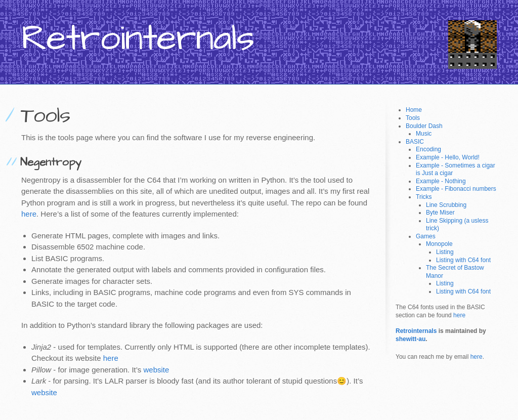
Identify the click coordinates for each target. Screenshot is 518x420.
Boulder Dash (424, 126)
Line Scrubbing (446, 204)
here (28, 213)
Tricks (424, 196)
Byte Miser (440, 212)
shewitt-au (410, 339)
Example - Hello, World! (448, 157)
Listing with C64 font (463, 260)
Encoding (428, 149)
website (156, 369)
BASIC (415, 141)
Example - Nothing (441, 181)
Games (426, 236)
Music (423, 133)
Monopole (439, 243)
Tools (413, 117)
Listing (445, 252)
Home (414, 109)
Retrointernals (416, 330)
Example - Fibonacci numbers (456, 188)
